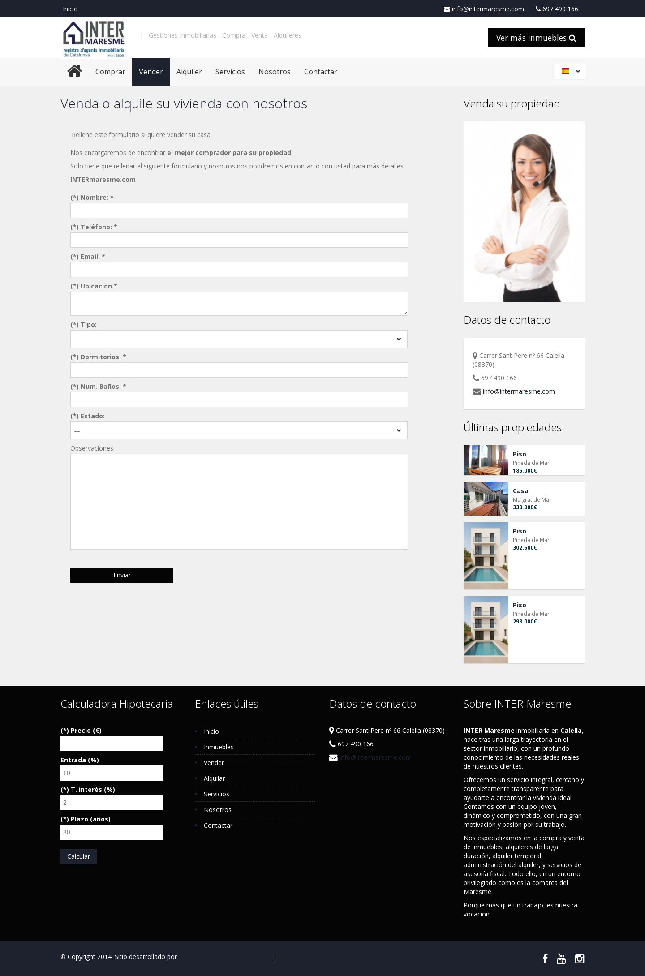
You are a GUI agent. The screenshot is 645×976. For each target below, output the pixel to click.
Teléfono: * (99, 227)
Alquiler (189, 72)
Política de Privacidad (309, 956)
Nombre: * (97, 197)
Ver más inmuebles (536, 37)
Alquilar (214, 778)
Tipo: (89, 324)
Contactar (320, 72)
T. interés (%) (93, 789)
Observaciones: (92, 448)
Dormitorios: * (103, 357)
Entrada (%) (79, 760)
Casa (521, 490)
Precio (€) (86, 730)
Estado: (93, 416)
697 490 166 (557, 9)
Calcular (78, 856)
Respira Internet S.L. (207, 956)
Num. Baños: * (103, 386)
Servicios (230, 72)
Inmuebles (219, 747)
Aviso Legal (254, 956)
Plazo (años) (91, 819)
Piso (519, 454)
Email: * (93, 256)
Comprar (110, 72)
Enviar (122, 575)
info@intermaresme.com (484, 9)
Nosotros (274, 72)
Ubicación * (99, 286)
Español (571, 71)
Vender (151, 72)
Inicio (70, 8)
